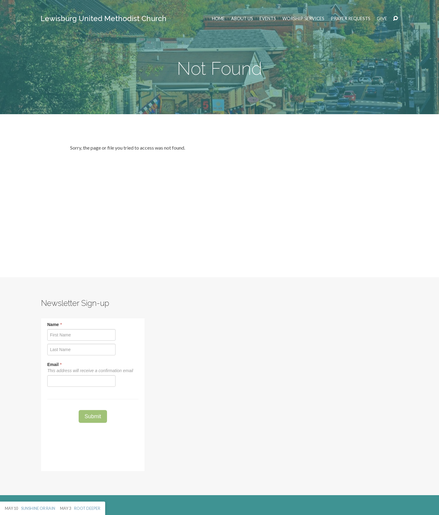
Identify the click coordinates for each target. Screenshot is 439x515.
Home (218, 18)
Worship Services (303, 18)
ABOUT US (242, 18)
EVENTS (267, 18)
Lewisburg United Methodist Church (103, 18)
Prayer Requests (350, 18)
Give (382, 18)
